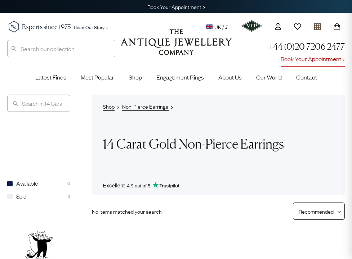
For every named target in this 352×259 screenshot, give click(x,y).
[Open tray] (317, 25)
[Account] (278, 26)
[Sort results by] (316, 211)
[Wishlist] (297, 26)
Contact (306, 77)
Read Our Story (91, 27)
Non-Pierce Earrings (145, 106)
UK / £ (217, 27)
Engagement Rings (180, 77)
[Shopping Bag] (337, 26)
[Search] (38, 103)
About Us (230, 77)
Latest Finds (50, 77)
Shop (135, 77)
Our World (269, 77)
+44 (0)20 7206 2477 (306, 46)
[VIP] (251, 26)
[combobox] (61, 48)
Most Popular (97, 77)
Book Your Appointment (176, 6)
